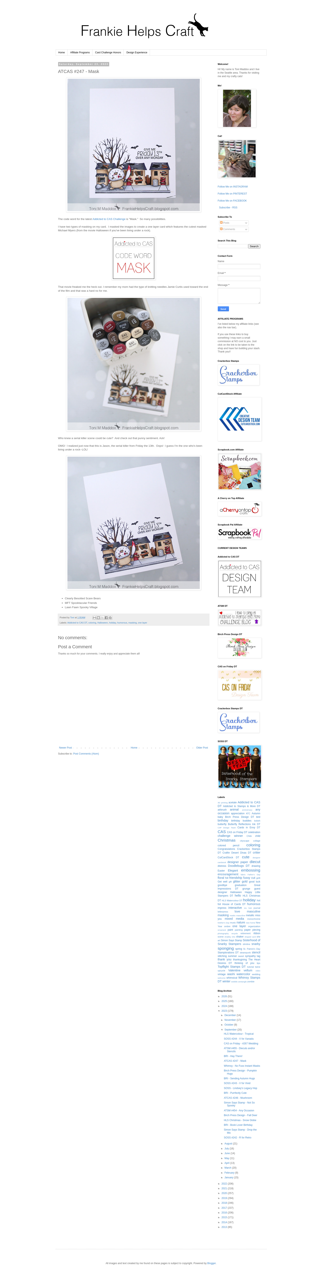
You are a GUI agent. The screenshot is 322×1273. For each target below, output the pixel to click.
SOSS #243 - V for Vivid (237, 1083)
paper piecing (252, 929)
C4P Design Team (227, 827)
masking (132, 622)
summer (232, 956)
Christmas (227, 840)
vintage (222, 974)
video (258, 971)
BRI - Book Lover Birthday (238, 1125)
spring (238, 948)
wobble (234, 981)
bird (258, 817)
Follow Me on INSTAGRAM (233, 186)
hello (238, 895)
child (257, 836)
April (227, 1163)
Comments (227, 229)
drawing (255, 866)
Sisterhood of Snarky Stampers (239, 942)
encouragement (228, 874)
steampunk (245, 952)
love (237, 911)
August (228, 1143)
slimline (246, 944)
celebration (254, 832)
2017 (224, 1207)
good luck (254, 881)
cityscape (244, 841)
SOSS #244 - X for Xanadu (239, 1038)
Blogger (211, 1263)
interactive (235, 907)
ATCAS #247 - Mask (235, 1060)
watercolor (243, 974)
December (230, 1015)
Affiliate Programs (80, 52)
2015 (224, 1217)
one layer (142, 622)
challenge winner (230, 835)
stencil (256, 952)
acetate (233, 802)
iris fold (248, 908)
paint (230, 929)
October (229, 1024)
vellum (248, 970)
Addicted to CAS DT (77, 622)
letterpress (223, 911)
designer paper (237, 862)
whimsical (231, 977)
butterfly (222, 824)
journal (257, 908)
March (228, 1167)
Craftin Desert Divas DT (237, 852)
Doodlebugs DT (239, 865)
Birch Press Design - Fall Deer (240, 1115)
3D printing (223, 802)
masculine (253, 911)
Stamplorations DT (228, 952)
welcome (222, 978)
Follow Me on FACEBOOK (232, 200)
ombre (227, 926)
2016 (224, 1212)
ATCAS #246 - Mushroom (238, 1097)
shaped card (250, 937)
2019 (224, 1198)
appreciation (237, 813)
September (230, 1029)
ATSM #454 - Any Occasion (239, 1110)
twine (257, 967)
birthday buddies (241, 820)
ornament (222, 930)
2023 (224, 1010)
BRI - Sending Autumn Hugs (239, 1078)
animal (234, 809)
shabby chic (230, 937)
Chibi (249, 836)
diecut (255, 862)
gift (230, 881)
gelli (258, 878)
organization (254, 926)
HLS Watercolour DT (232, 900)
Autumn (256, 813)
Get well (222, 881)
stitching (222, 956)
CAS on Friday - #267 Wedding (241, 1043)
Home (61, 52)
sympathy (250, 956)
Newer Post (65, 747)
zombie (250, 981)
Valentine (234, 970)
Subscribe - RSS (227, 207)
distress (222, 866)
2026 (224, 996)
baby (220, 817)
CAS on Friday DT (237, 832)
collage (256, 841)
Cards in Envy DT (248, 827)
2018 (224, 1202)
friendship (235, 877)
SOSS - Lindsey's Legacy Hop (240, 1088)
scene (221, 936)
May (227, 1158)
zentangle (242, 981)
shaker (240, 936)
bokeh (257, 820)
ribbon (256, 933)
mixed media (234, 918)
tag (258, 956)
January (229, 1177)
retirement (246, 933)
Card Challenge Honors (108, 52)
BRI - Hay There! (233, 1056)
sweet (241, 956)
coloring (92, 622)
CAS (222, 832)
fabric (243, 874)
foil (226, 878)
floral (221, 877)
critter (256, 852)
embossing (250, 870)
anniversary (247, 810)
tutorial (250, 967)
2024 (224, 1006)
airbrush (222, 809)
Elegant (233, 870)
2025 (224, 1001)
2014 (224, 1222)
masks (233, 915)
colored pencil (228, 845)
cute (245, 857)
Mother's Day (224, 923)
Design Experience (136, 52)
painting (239, 930)
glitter (236, 881)
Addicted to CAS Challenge (109, 219)
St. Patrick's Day (251, 949)
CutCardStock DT (228, 857)
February (229, 1172)
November (230, 1020)
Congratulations (226, 849)
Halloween (102, 622)
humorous (122, 622)
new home (250, 923)
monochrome (253, 919)
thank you (224, 959)
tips (258, 963)
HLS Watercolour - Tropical (239, 1033)
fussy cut (249, 877)
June (227, 1153)
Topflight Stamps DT (232, 966)
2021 (224, 1188)
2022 (224, 1183)
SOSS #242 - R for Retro (237, 1137)
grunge (246, 888)
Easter (221, 870)
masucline (240, 915)
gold (244, 881)
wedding (256, 974)
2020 (224, 1193)
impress (222, 907)
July (227, 1148)
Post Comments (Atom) (86, 753)
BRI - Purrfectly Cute (235, 1092)
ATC (248, 813)
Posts (224, 222)
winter (226, 981)
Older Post (202, 747)
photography (223, 933)
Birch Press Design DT (239, 817)
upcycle (221, 970)
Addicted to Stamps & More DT (241, 806)
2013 (224, 1227)
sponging (226, 948)
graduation (241, 885)
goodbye (222, 885)
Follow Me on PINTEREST (232, 193)
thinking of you (244, 963)
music (233, 922)
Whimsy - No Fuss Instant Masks (242, 1065)
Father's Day (254, 874)
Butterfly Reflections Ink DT (244, 824)
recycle (234, 933)
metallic (250, 915)
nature (241, 922)
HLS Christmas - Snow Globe (240, 1120)
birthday (223, 820)
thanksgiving (240, 959)
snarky (255, 944)
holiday (112, 622)
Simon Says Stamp (231, 940)
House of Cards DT (234, 904)
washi (231, 974)
